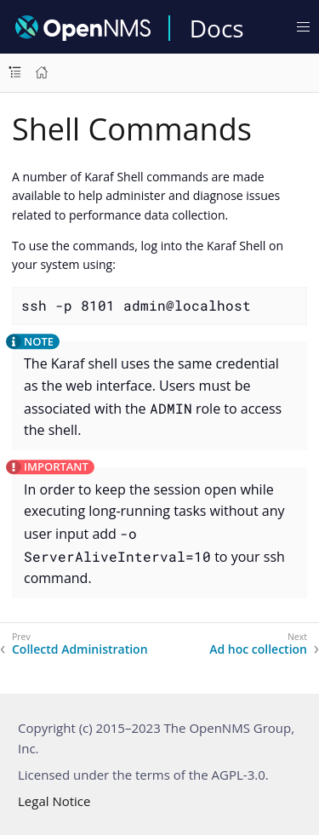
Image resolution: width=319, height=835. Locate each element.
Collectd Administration (80, 649)
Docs (217, 28)
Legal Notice (54, 800)
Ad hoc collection (258, 649)
